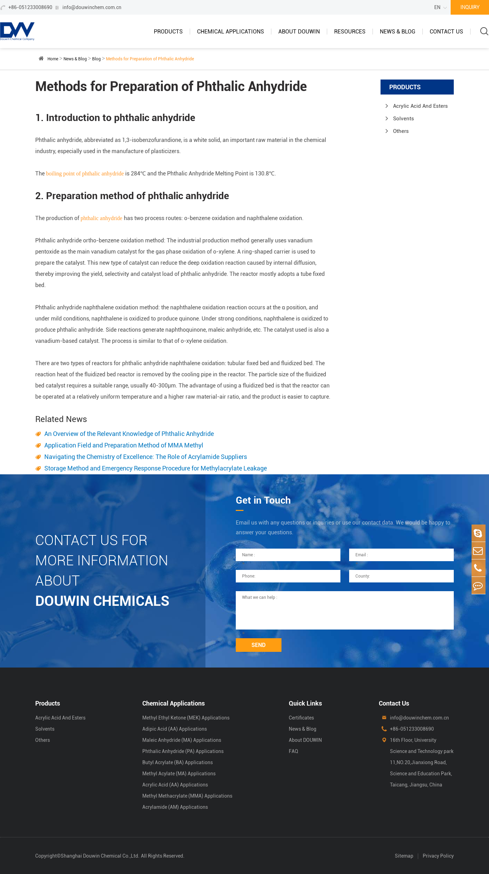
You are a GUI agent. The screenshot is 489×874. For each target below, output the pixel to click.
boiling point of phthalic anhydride (85, 173)
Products (168, 32)
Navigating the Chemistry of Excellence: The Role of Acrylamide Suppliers (145, 456)
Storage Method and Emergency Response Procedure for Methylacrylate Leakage (155, 468)
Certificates (301, 718)
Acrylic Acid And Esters (420, 106)
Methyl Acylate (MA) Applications (179, 773)
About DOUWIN (299, 32)
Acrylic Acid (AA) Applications (175, 785)
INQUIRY (470, 7)
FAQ (293, 751)
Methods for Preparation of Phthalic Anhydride (150, 58)
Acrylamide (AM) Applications (175, 807)
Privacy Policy (438, 856)
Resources (350, 32)
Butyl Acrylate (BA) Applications (177, 762)
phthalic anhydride (101, 218)
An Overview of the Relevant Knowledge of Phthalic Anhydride (129, 433)
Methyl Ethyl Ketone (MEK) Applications (186, 718)
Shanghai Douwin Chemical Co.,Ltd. (100, 856)
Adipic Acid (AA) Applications (174, 729)
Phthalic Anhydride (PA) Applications (183, 751)
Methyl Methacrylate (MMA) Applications (187, 796)
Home (52, 58)
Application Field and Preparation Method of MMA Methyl (123, 445)
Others (401, 131)
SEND (258, 645)
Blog (96, 58)
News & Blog (397, 32)
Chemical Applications (230, 32)
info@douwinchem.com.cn (91, 7)
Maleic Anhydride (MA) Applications (181, 740)
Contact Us (446, 32)
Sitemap (404, 856)
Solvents (403, 118)
